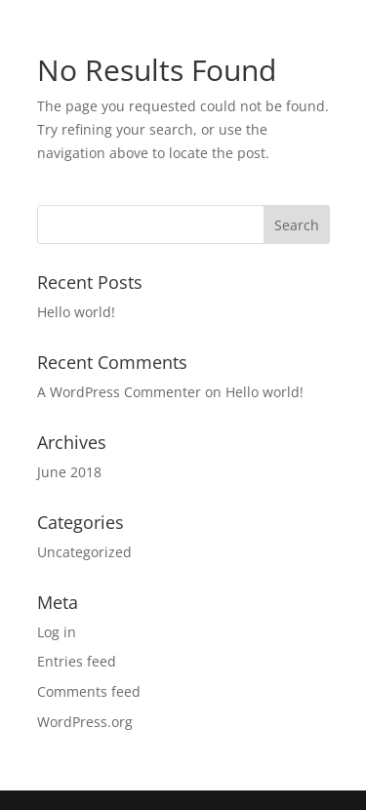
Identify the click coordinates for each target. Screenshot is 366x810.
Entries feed (76, 661)
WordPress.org (85, 721)
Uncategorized (84, 552)
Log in (56, 632)
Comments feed (89, 691)
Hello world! (76, 312)
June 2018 (69, 472)
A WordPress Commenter (119, 392)
